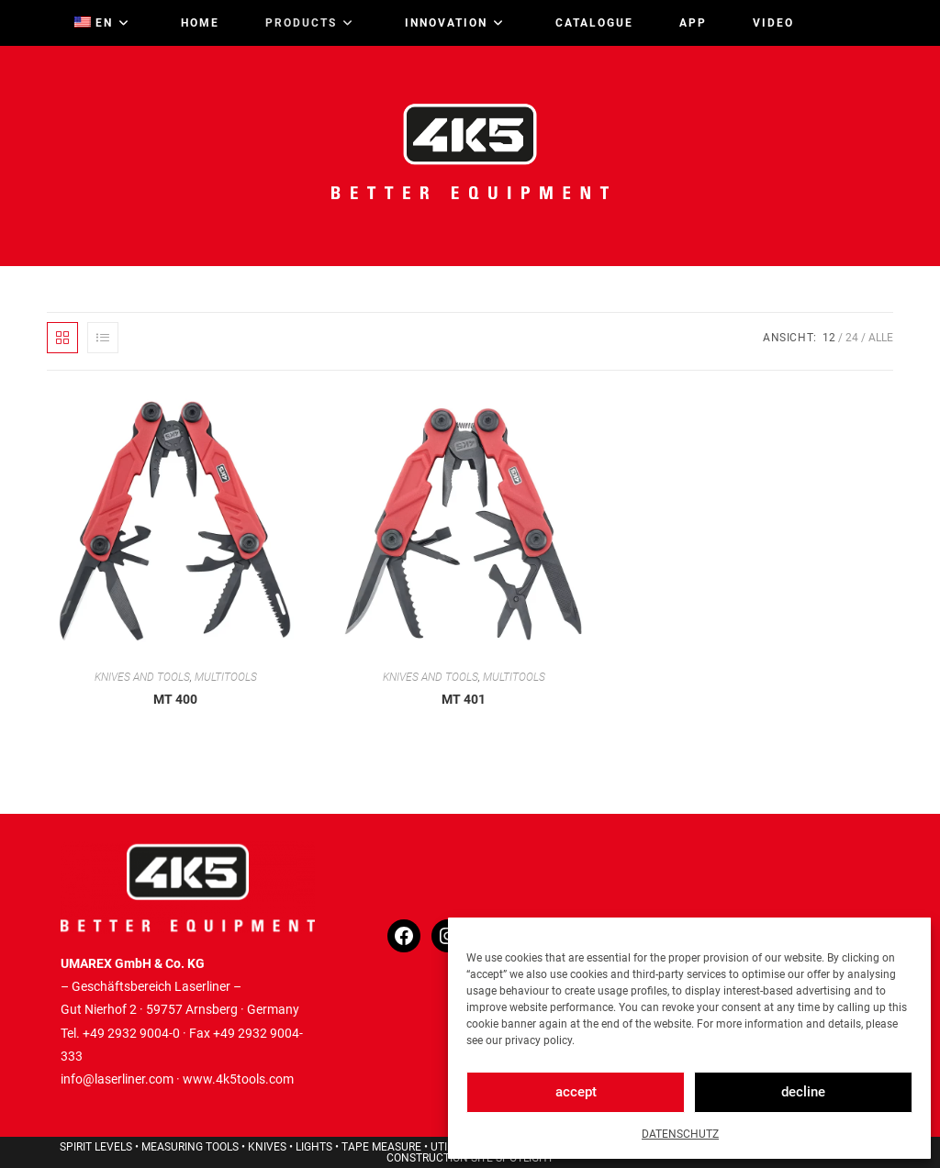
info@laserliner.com (117, 1079)
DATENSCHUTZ (680, 1134)
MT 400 (175, 699)
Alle (880, 337)
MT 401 (464, 699)
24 (851, 337)
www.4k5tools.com (238, 1079)
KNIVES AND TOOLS (142, 677)
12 (828, 337)
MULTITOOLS (226, 677)
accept (576, 1092)
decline (803, 1092)
